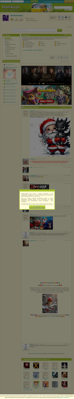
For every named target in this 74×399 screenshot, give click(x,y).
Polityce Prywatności (64, 397)
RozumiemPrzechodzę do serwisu (37, 207)
